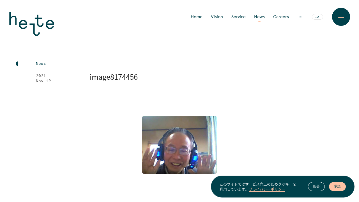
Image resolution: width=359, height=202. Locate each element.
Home (196, 17)
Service (238, 17)
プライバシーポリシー (267, 189)
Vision (217, 17)
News (259, 17)
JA (317, 17)
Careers (281, 17)
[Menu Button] (341, 17)
